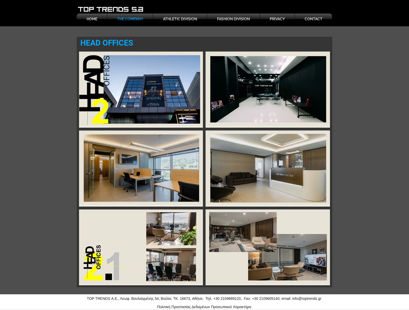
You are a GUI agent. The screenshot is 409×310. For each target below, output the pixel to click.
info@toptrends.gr (306, 298)
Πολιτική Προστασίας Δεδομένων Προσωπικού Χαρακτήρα (204, 307)
